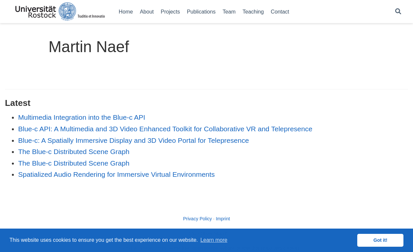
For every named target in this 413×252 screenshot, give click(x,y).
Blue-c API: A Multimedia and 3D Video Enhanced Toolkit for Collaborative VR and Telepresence (165, 129)
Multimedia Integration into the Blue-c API (81, 117)
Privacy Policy (197, 218)
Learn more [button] (213, 240)
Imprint (223, 218)
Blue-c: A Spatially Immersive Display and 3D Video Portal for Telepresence (133, 140)
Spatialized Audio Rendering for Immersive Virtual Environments (116, 174)
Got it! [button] (380, 240)
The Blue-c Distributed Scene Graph (73, 151)
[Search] (398, 12)
